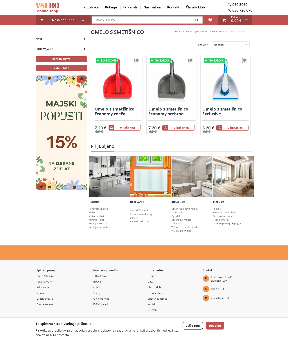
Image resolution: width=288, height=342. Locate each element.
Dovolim (215, 326)
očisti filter (61, 67)
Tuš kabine (177, 227)
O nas (151, 276)
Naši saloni (152, 7)
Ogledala (176, 216)
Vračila (40, 293)
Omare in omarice (181, 219)
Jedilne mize (95, 212)
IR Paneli (130, 7)
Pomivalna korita (98, 208)
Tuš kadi (176, 223)
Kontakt (173, 7)
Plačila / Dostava (45, 276)
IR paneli (97, 281)
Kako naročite (44, 281)
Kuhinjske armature (100, 227)
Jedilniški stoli (96, 216)
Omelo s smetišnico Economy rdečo (114, 111)
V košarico (122, 127)
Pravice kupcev (45, 304)
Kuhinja (111, 7)
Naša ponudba (63, 20)
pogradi (238, 223)
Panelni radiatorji (139, 221)
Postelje (217, 208)
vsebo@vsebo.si (220, 298)
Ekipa (151, 281)
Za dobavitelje (155, 293)
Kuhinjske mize (101, 298)
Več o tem (193, 326)
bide (189, 230)
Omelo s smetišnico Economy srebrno (168, 111)
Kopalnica (91, 7)
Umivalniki (177, 212)
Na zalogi (219, 44)
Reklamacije (43, 287)
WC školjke (177, 230)
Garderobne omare (223, 216)
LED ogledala (100, 276)
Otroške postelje (222, 223)
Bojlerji (134, 217)
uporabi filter (61, 59)
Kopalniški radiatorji (141, 214)
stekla (195, 227)
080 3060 (239, 4)
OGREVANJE (137, 202)
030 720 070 (242, 10)
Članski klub (195, 7)
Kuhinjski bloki (97, 219)
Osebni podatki (45, 298)
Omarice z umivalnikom (184, 208)
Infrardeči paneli (139, 210)
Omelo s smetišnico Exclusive (222, 111)
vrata (187, 227)
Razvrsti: (203, 45)
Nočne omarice (221, 219)
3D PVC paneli (100, 304)
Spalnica (218, 202)
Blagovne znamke (157, 298)
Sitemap (152, 310)
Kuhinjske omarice (99, 223)
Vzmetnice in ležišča (224, 212)
